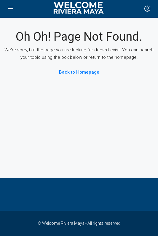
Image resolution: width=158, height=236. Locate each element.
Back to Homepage (79, 72)
